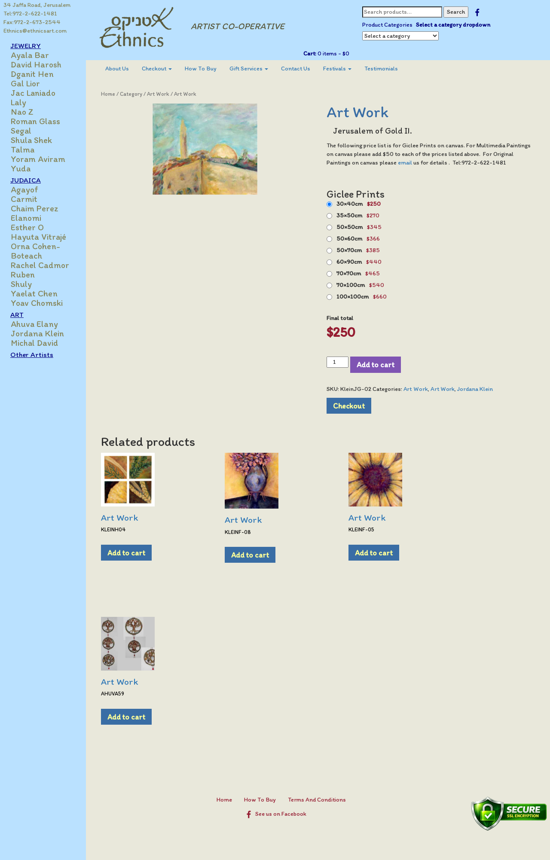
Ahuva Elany (34, 324)
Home (108, 94)
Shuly (21, 284)
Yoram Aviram (38, 159)
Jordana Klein (37, 333)
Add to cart (375, 364)
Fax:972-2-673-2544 (32, 22)
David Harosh (36, 64)
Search (456, 11)
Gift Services (248, 68)
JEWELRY (25, 45)
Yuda (21, 168)
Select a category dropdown (453, 24)
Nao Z (22, 111)
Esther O (27, 227)
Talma (22, 149)
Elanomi (26, 218)
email (405, 162)
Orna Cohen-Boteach (35, 250)
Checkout (157, 68)
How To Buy (201, 68)
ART (17, 314)
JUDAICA (25, 180)
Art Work (158, 94)
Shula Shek (31, 140)
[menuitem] (117, 68)
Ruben (23, 274)
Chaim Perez (34, 208)
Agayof (24, 189)
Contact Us (295, 68)
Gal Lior (25, 83)
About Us (117, 68)
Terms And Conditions (317, 799)
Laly (18, 102)
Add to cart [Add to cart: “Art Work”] (126, 552)
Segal (21, 130)
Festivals (337, 68)
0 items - (332, 53)
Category (131, 94)
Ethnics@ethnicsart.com (35, 30)
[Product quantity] (337, 362)
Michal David (34, 343)
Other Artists (31, 354)
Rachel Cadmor (40, 265)
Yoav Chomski (37, 303)
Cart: (309, 53)
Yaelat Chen (34, 293)
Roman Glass (35, 121)
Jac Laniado (33, 93)
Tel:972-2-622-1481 (30, 13)
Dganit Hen (32, 74)
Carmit (24, 199)
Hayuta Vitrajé (38, 236)
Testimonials (381, 68)
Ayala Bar (30, 55)
